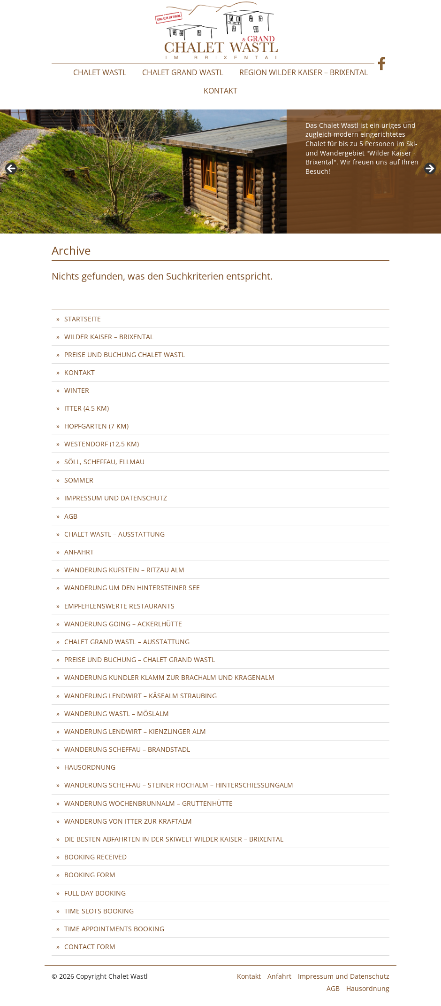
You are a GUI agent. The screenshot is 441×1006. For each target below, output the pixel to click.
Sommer (78, 480)
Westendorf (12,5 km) (101, 443)
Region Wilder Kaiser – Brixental (303, 72)
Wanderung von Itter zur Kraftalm (128, 821)
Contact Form (89, 946)
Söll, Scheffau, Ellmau (104, 461)
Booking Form (89, 874)
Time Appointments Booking (114, 928)
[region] (220, 171)
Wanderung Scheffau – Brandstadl (127, 749)
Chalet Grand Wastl (182, 72)
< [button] (12, 169)
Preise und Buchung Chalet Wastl (124, 354)
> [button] (429, 169)
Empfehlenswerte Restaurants (119, 605)
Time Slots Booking (99, 910)
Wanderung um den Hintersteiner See (132, 587)
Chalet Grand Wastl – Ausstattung (127, 641)
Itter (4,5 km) (86, 408)
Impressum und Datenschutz (115, 497)
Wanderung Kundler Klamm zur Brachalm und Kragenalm (169, 677)
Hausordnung (89, 767)
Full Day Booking (95, 893)
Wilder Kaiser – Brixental (108, 336)
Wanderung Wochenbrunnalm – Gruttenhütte (148, 803)
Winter (76, 390)
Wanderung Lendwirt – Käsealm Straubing (140, 695)
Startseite (82, 318)
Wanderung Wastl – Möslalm (116, 713)
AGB (70, 516)
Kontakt (220, 91)
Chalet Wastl (99, 72)
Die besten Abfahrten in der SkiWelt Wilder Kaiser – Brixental (173, 838)
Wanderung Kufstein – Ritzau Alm (124, 569)
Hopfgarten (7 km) (96, 425)
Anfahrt (79, 551)
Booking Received (95, 856)
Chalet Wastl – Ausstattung (114, 534)
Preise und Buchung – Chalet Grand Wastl (139, 659)
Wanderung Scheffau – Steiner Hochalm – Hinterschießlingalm (178, 784)
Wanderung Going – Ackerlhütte (123, 623)
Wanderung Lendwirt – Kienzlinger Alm (135, 731)
